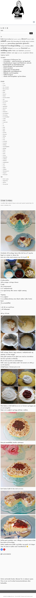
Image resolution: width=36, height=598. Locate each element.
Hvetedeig (5, 115)
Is (3, 123)
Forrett (4, 102)
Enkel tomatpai (8, 68)
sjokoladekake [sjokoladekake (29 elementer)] (27, 50)
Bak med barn (6, 88)
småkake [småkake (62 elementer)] (3, 53)
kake (4, 127)
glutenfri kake (29, 203)
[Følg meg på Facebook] (4, 28)
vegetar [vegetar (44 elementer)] (7, 55)
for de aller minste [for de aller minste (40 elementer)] (24, 41)
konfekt (4, 132)
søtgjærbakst (6, 162)
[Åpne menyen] (34, 22)
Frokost (4, 104)
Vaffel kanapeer (8, 74)
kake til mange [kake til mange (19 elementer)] (15, 48)
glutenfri (5, 108)
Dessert (4, 94)
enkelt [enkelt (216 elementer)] (3, 41)
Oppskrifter (5, 180)
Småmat (5, 160)
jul (3, 125)
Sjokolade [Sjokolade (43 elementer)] (21, 50)
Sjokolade (5, 157)
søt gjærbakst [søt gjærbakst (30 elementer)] (26, 52)
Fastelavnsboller (6, 97)
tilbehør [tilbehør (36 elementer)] (31, 52)
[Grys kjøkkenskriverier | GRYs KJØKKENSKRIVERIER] (18, 9)
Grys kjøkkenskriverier (10, 596)
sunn (4, 165)
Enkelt (4, 95)
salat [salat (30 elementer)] (17, 50)
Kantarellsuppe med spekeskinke (13, 66)
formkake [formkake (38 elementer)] (31, 41)
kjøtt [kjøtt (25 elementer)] (20, 48)
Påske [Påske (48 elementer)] (14, 50)
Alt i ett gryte (6, 87)
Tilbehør (4, 169)
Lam (4, 139)
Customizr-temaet (29, 596)
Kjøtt (4, 130)
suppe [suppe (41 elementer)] (16, 52)
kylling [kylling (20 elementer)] (29, 48)
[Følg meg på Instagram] (6, 28)
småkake (5, 158)
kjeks (4, 129)
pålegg (4, 148)
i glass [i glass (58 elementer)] (31, 46)
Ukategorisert (6, 171)
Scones (4, 155)
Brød (4, 92)
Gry (10, 205)
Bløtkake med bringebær (10, 73)
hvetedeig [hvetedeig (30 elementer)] (27, 45)
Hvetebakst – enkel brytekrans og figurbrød (16, 61)
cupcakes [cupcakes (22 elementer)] (19, 39)
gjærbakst (5, 106)
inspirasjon (5, 122)
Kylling (4, 136)
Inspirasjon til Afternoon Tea (12, 59)
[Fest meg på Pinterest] (8, 28)
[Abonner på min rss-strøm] (2, 28)
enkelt (20, 203)
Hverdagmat (5, 113)
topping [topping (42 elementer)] (3, 55)
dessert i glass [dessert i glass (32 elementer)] (30, 39)
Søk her (4, 182)
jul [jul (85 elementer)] (1, 48)
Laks (4, 137)
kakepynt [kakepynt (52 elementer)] (10, 48)
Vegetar (4, 172)
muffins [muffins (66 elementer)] (10, 50)
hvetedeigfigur (6, 116)
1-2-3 (4, 83)
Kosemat (5, 134)
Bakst (4, 90)
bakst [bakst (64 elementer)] (2, 39)
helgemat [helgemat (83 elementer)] (4, 46)
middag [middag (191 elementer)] (4, 50)
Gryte (4, 109)
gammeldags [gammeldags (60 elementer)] (11, 43)
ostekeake (6, 205)
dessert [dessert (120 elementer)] (24, 39)
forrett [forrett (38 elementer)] (2, 43)
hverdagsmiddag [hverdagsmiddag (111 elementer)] (14, 46)
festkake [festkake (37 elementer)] (8, 41)
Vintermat (5, 174)
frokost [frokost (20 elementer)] (6, 43)
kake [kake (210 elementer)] (5, 48)
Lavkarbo (5, 141)
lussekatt (5, 143)
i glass (4, 118)
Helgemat (5, 111)
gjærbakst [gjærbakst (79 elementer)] (19, 43)
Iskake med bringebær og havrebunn (14, 76)
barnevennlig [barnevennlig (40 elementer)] (7, 39)
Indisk (4, 120)
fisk (3, 99)
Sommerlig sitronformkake (11, 69)
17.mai (4, 85)
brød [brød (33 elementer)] (12, 39)
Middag (4, 144)
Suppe (4, 167)
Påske (4, 150)
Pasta (4, 151)
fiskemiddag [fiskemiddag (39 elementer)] (16, 41)
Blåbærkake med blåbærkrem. (12, 71)
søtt (4, 164)
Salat (4, 153)
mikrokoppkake (6, 146)
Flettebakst (5, 101)
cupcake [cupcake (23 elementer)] (15, 39)
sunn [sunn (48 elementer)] (13, 52)
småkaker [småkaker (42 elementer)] (8, 52)
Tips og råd (5, 184)
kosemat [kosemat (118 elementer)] (24, 48)
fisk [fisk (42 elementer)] (12, 41)
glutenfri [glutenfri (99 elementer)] (26, 43)
